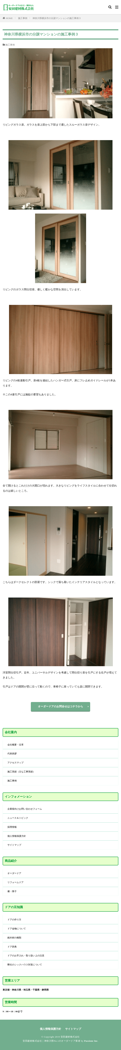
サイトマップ (14, 845)
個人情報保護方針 (16, 836)
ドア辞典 (12, 946)
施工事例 (22, 18)
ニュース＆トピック (17, 818)
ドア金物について (16, 928)
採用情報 (12, 827)
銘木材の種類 (14, 937)
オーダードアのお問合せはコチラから (60, 706)
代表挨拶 (12, 753)
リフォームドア (15, 882)
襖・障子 (12, 891)
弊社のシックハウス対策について (24, 964)
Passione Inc (91, 1041)
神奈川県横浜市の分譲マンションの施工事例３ (57, 18)
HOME (9, 18)
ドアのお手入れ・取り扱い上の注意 (25, 955)
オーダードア (14, 873)
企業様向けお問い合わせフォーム (24, 809)
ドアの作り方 (14, 919)
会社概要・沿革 (15, 744)
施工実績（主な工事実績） (21, 771)
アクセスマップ (15, 762)
